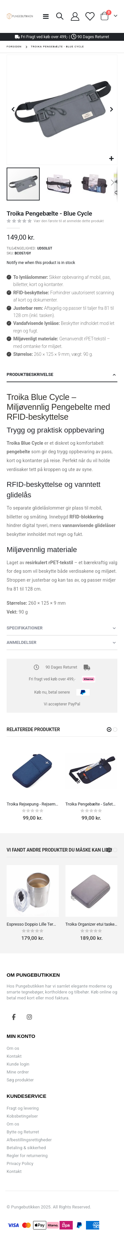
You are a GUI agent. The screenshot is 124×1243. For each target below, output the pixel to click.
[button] (111, 159)
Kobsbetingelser (22, 1116)
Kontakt (14, 1056)
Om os (13, 1048)
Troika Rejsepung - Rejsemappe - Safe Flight (33, 803)
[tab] (62, 375)
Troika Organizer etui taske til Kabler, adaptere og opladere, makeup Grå (91, 924)
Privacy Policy (20, 1163)
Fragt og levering (23, 1108)
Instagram (29, 1016)
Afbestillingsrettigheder (29, 1139)
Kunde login (18, 1064)
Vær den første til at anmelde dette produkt (69, 221)
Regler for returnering (27, 1155)
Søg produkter (20, 1079)
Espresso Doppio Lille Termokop (33, 924)
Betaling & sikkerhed (26, 1147)
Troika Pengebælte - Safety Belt (91, 803)
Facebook (14, 1016)
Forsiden (14, 46)
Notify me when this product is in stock (41, 262)
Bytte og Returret (23, 1131)
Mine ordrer (18, 1072)
